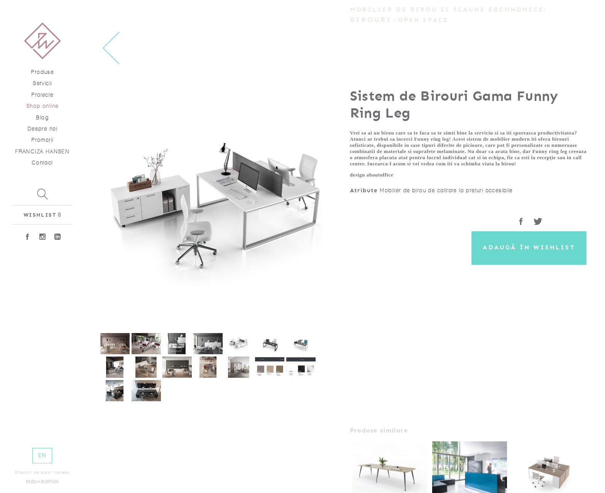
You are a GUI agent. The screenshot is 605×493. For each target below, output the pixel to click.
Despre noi (42, 129)
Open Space (423, 20)
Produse (42, 72)
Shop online (42, 106)
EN (42, 455)
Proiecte (42, 95)
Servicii (42, 83)
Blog (42, 117)
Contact (42, 163)
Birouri (371, 19)
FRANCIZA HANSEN (42, 151)
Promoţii (42, 140)
